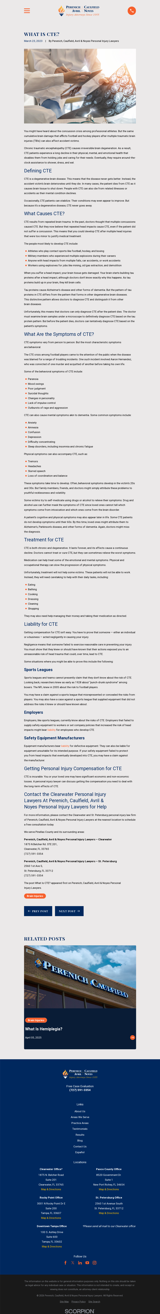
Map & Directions (51, 1189)
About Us (80, 1111)
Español (80, 1152)
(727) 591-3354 (33, 853)
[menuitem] (64, 1302)
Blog (80, 1140)
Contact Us (80, 1146)
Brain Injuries (35, 896)
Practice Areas (80, 1123)
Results (80, 1134)
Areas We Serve (80, 1117)
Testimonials (80, 1128)
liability (52, 729)
